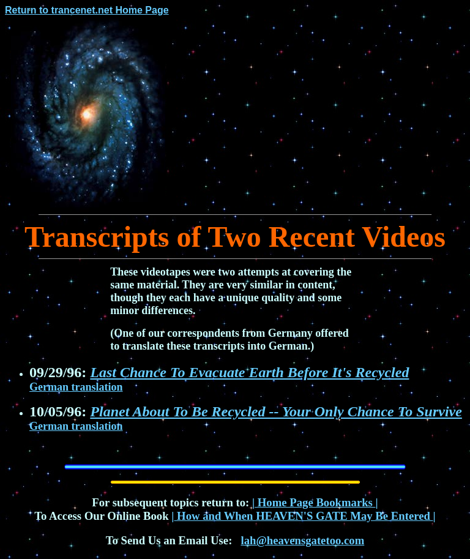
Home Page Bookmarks (315, 502)
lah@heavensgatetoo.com (302, 540)
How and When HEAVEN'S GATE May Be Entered (303, 515)
